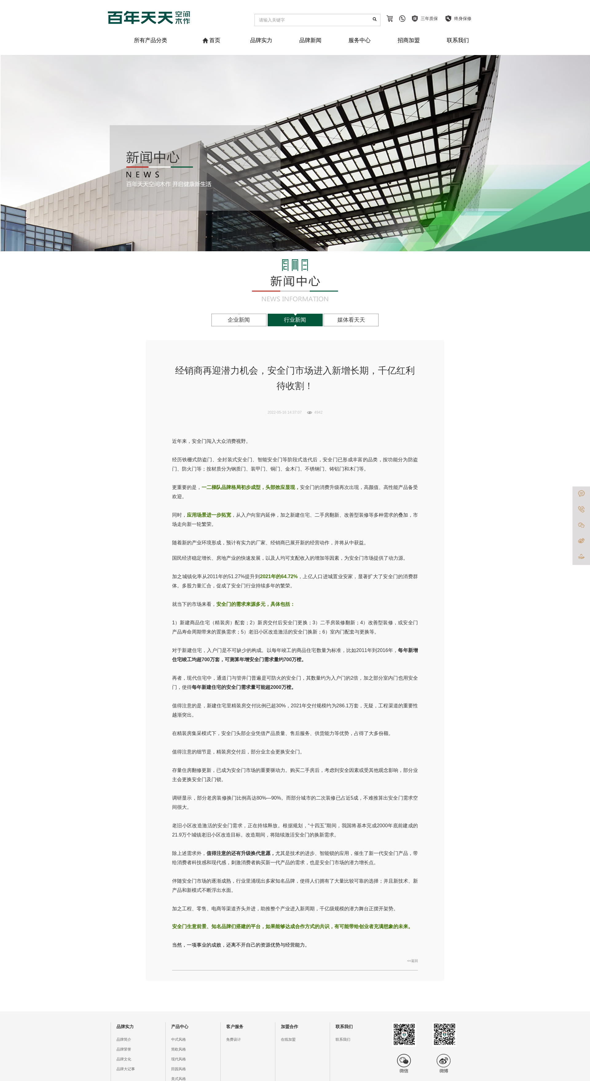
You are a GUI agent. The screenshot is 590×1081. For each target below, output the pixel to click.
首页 (211, 40)
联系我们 (458, 40)
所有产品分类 (150, 40)
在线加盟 (288, 1039)
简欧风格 (178, 1049)
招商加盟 (409, 40)
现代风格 (178, 1059)
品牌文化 (123, 1059)
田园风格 (178, 1069)
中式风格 (178, 1039)
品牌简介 (123, 1039)
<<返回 (412, 961)
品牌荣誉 (123, 1049)
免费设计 (233, 1039)
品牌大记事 (125, 1069)
